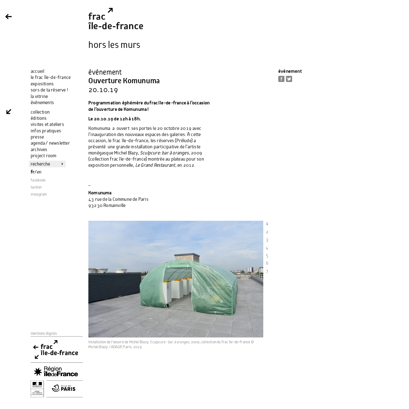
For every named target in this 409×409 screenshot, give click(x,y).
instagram (39, 194)
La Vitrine (39, 96)
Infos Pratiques (46, 131)
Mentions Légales (44, 333)
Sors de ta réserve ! (49, 90)
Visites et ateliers (47, 124)
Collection (40, 112)
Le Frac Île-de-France (51, 77)
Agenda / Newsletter (50, 143)
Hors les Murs (114, 45)
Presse (37, 137)
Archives (39, 149)
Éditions (39, 118)
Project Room (43, 155)
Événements (42, 102)
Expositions (42, 84)
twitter (36, 187)
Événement (290, 71)
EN (39, 172)
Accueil (37, 71)
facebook (38, 180)
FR (32, 172)
